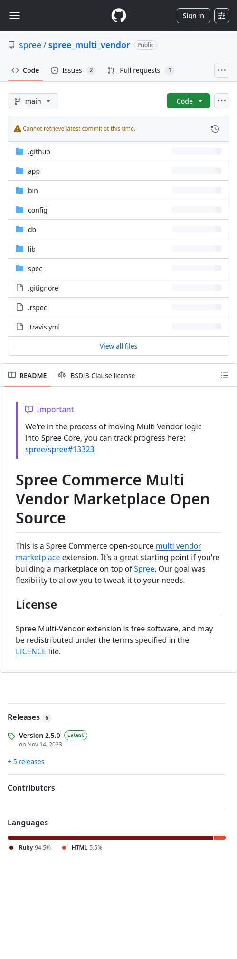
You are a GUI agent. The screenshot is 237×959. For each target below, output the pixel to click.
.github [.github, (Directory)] (39, 151)
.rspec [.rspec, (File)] (37, 307)
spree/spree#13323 (60, 449)
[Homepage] (118, 15)
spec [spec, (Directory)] (35, 268)
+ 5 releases (26, 761)
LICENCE (31, 651)
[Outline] (225, 375)
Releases (30, 717)
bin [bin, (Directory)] (33, 190)
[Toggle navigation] (15, 15)
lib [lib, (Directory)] (32, 248)
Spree (144, 568)
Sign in (193, 15)
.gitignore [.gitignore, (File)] (43, 287)
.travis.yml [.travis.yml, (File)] (44, 326)
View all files (119, 345)
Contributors (31, 788)
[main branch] (33, 100)
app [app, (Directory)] (34, 170)
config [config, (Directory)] (37, 209)
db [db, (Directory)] (32, 229)
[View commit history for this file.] (215, 129)
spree (30, 44)
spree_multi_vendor (89, 44)
